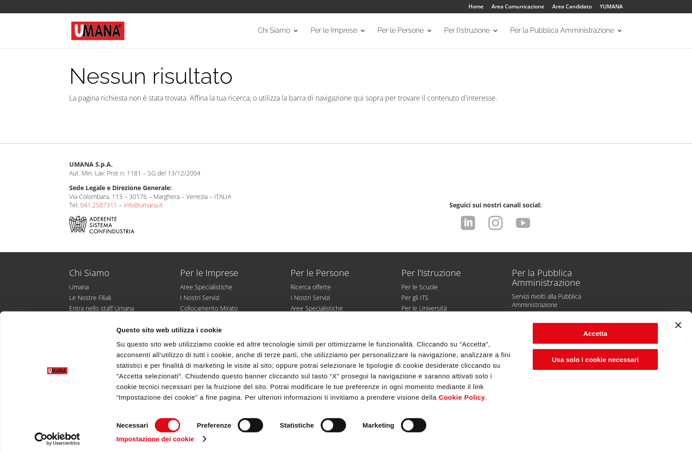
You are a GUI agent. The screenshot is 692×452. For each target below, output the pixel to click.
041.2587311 (98, 205)
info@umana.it (143, 205)
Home (476, 7)
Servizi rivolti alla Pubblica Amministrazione (546, 300)
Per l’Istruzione (467, 31)
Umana (79, 287)
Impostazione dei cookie (155, 434)
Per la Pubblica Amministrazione (562, 31)
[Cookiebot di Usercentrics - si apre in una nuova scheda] (57, 434)
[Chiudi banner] (678, 321)
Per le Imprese (334, 31)
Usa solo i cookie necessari (595, 355)
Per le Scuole (419, 287)
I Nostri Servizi (200, 297)
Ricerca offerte (311, 287)
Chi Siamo (274, 31)
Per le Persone (400, 31)
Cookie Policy (462, 392)
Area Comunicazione (517, 7)
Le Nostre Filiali (90, 297)
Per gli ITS (415, 297)
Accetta (595, 329)
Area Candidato (572, 7)
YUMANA (611, 7)
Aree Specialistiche (206, 287)
